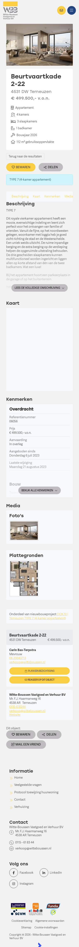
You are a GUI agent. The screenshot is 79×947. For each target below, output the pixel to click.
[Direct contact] (61, 10)
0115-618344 (17, 707)
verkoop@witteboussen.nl (27, 662)
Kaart (36, 196)
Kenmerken (52, 196)
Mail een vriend (26, 744)
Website (14, 715)
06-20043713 (17, 658)
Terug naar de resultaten (25, 156)
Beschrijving (20, 196)
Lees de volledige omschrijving (40, 288)
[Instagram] (23, 883)
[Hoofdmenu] (71, 10)
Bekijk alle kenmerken (39, 490)
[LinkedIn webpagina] (53, 872)
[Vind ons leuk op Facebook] (23, 872)
